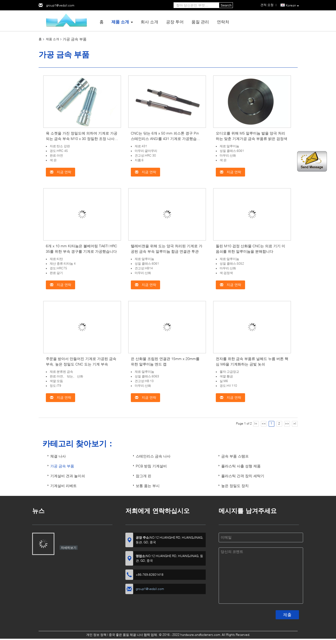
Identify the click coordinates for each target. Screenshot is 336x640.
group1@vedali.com (60, 5)
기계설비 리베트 (63, 485)
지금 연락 (60, 172)
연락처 (223, 21)
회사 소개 (149, 21)
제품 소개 (120, 21)
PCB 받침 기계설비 (151, 466)
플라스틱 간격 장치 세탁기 (242, 476)
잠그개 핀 (143, 476)
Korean (292, 5)
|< (255, 423)
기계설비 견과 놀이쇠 (67, 476)
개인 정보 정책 (96, 635)
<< (264, 423)
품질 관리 (200, 21)
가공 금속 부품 (62, 466)
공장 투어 (175, 21)
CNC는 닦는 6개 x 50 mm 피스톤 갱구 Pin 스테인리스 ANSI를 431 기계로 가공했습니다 (165, 138)
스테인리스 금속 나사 (153, 456)
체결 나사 (58, 456)
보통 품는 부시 (148, 485)
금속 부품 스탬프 (235, 456)
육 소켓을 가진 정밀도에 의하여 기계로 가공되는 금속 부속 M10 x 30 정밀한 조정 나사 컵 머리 (81, 138)
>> (287, 423)
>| (294, 423)
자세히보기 (68, 548)
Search (226, 5)
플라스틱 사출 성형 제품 (241, 466)
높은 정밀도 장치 (235, 485)
